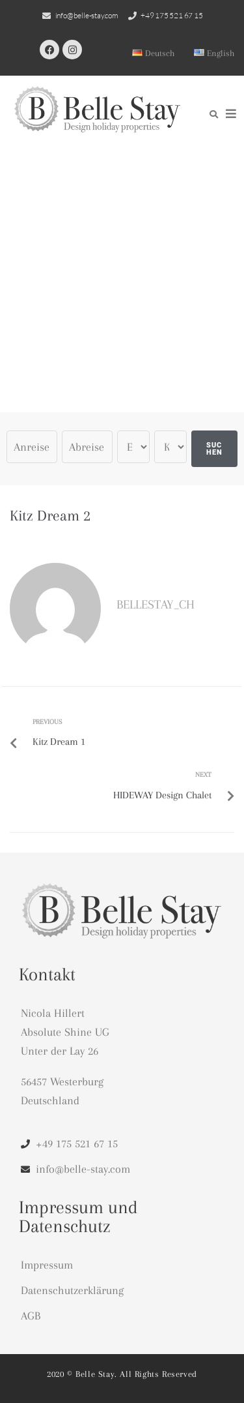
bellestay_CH (155, 604)
